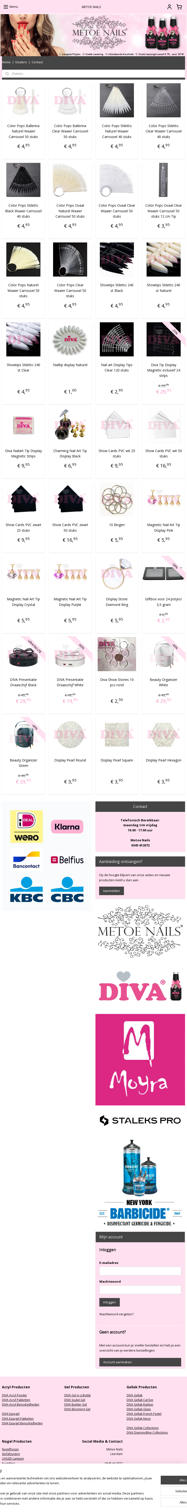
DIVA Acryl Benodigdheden (20, 1404)
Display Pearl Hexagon (163, 760)
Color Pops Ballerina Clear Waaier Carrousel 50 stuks (70, 131)
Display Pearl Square (117, 760)
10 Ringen (117, 524)
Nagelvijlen (9, 1468)
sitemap (109, 1503)
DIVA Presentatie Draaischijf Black (23, 682)
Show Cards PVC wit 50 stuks (163, 453)
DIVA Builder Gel (75, 1404)
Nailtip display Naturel (70, 364)
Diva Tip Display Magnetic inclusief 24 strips (163, 370)
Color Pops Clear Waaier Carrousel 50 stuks (70, 290)
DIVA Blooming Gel (77, 1409)
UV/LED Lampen (13, 1458)
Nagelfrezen (10, 1449)
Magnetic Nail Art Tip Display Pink (163, 527)
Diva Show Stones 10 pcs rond (117, 682)
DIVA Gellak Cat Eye (140, 1400)
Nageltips (8, 1463)
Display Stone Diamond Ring (117, 602)
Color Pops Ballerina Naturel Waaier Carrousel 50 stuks (23, 131)
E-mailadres (108, 1263)
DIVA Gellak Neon (139, 1419)
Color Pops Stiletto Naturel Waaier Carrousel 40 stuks (117, 131)
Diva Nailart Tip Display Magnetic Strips (23, 453)
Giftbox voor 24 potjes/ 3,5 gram (163, 602)
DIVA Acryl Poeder (14, 1395)
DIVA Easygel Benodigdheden (22, 1423)
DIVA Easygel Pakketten (18, 1419)
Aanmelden (111, 891)
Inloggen (109, 1302)
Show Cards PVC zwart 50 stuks (70, 527)
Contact (37, 62)
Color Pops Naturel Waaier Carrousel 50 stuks (23, 290)
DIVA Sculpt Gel (74, 1400)
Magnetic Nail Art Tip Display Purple (70, 602)
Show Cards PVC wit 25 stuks (117, 453)
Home (6, 62)
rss (119, 1503)
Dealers (21, 62)
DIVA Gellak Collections (143, 1428)
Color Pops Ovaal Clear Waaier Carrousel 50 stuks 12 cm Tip (163, 211)
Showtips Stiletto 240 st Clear (23, 367)
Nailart (6, 1477)
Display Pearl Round (70, 760)
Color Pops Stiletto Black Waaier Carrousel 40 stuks (23, 211)
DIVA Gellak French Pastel (144, 1414)
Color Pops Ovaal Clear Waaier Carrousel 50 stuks (117, 211)
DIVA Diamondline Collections (147, 1432)
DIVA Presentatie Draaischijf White (70, 682)
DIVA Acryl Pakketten (16, 1400)
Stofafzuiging (11, 1454)
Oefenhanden (11, 1473)
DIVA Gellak (134, 1395)
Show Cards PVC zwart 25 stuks (23, 527)
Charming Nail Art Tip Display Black (70, 453)
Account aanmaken (117, 1362)
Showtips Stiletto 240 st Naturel (163, 288)
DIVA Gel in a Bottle (77, 1395)
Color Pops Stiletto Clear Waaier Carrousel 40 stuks (164, 131)
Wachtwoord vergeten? (116, 1314)
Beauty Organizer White (163, 682)
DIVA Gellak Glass (139, 1409)
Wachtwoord (110, 1281)
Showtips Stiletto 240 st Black (116, 288)
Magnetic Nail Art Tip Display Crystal (23, 602)
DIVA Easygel (10, 1414)
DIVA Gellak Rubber (140, 1404)
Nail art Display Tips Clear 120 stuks (116, 367)
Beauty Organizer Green (23, 763)
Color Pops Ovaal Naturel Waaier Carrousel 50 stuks (70, 211)
